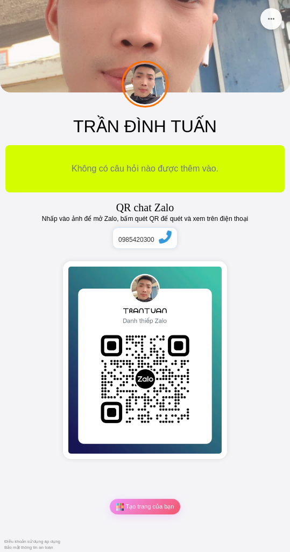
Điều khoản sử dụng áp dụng (32, 541)
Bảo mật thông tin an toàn (28, 547)
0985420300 (145, 239)
